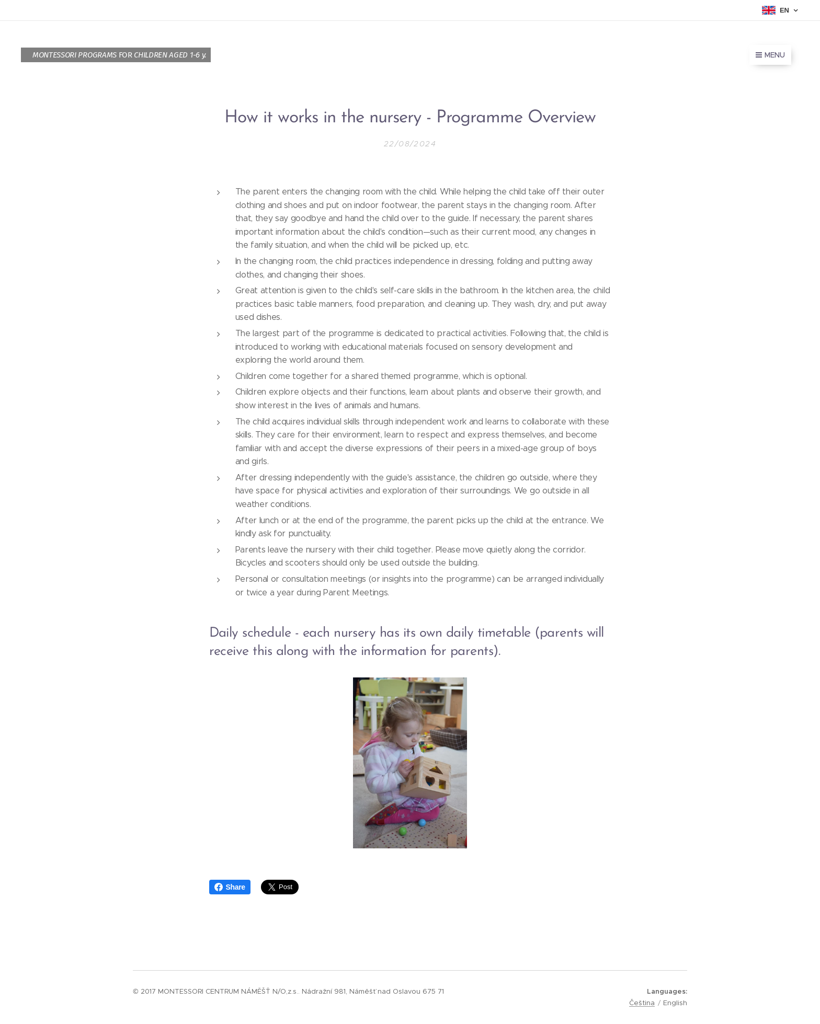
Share (229, 887)
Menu (770, 55)
